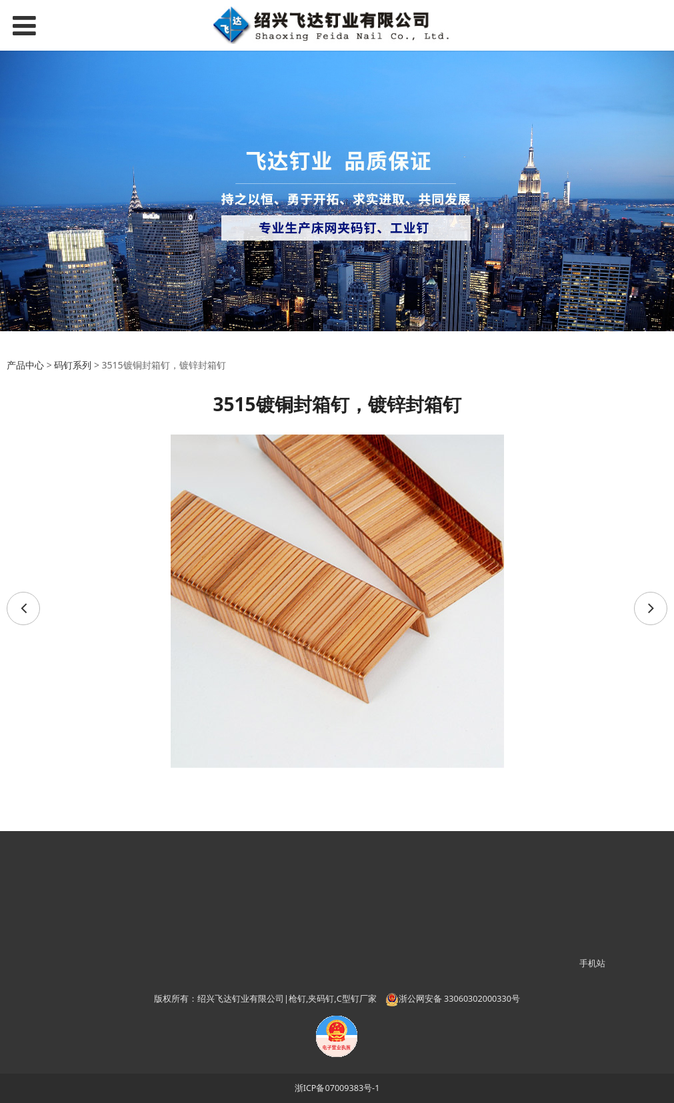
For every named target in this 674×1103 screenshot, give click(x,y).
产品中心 (25, 365)
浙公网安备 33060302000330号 (452, 998)
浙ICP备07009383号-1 (337, 1088)
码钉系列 (72, 365)
